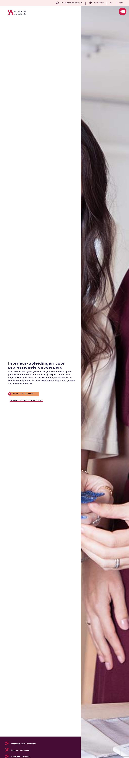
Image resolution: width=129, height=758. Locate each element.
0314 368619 (99, 2)
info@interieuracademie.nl (71, 2)
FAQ (121, 2)
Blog (111, 2)
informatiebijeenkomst (26, 400)
